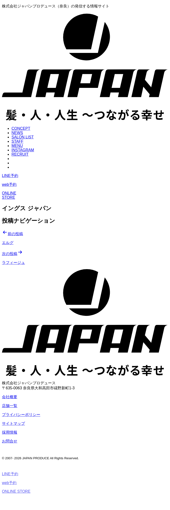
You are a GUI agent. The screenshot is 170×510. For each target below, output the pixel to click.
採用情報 (9, 432)
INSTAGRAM (23, 150)
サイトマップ (13, 423)
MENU (17, 146)
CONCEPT (21, 128)
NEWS (17, 133)
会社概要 (9, 397)
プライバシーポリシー (21, 415)
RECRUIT (20, 154)
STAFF (17, 141)
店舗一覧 (9, 406)
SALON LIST (23, 137)
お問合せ (9, 441)
